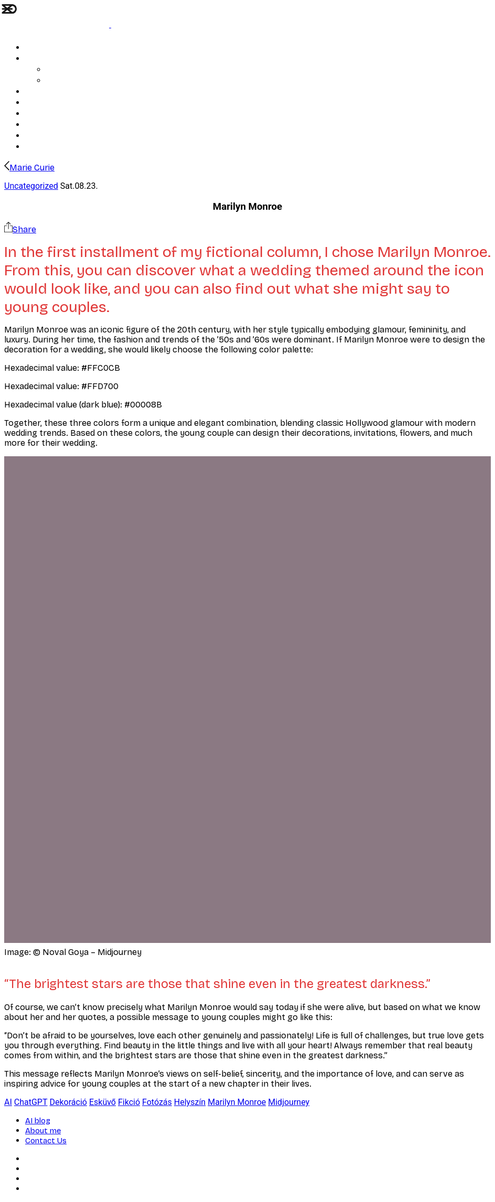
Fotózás (157, 1102)
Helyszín (190, 1102)
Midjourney (288, 1102)
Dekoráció (68, 1102)
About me (41, 114)
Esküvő (102, 1102)
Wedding (40, 59)
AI (8, 1102)
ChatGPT (31, 1102)
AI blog (57, 70)
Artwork (38, 92)
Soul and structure (56, 47)
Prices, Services (72, 81)
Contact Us (43, 125)
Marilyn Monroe (237, 1102)
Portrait (38, 103)
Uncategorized (31, 186)
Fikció (129, 1102)
